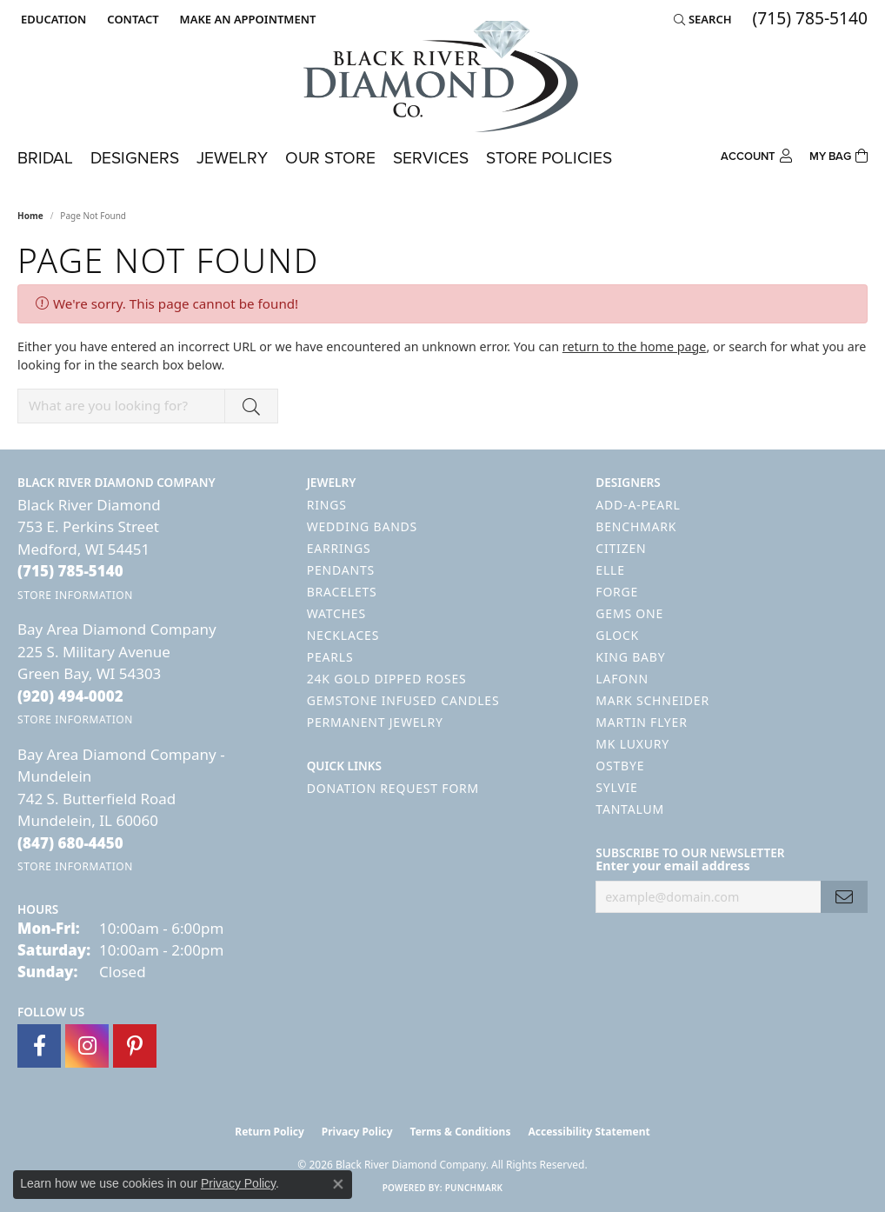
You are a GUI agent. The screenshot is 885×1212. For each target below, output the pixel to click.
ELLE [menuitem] (610, 570)
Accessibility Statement (588, 1131)
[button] (51, 19)
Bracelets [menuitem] (342, 591)
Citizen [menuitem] (621, 548)
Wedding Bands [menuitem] (362, 526)
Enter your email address (672, 865)
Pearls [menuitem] (330, 657)
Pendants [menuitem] (341, 570)
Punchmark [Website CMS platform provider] (474, 1188)
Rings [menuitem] (327, 504)
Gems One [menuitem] (629, 613)
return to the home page (634, 346)
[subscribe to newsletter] (844, 897)
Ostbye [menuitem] (620, 765)
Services (431, 157)
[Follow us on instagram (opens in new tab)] (87, 1046)
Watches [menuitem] (336, 613)
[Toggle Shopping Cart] (838, 154)
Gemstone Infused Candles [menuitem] (403, 700)
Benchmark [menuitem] (636, 526)
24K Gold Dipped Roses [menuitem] (387, 678)
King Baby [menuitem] (630, 657)
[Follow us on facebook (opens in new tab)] (39, 1046)
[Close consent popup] (338, 1184)
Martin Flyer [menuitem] (641, 722)
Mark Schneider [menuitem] (652, 700)
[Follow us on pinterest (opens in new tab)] (134, 1046)
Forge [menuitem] (617, 591)
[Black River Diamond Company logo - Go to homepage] (442, 76)
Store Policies (549, 157)
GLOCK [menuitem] (617, 635)
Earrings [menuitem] (339, 548)
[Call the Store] (70, 571)
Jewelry (232, 157)
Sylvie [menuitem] (616, 787)
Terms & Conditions (460, 1131)
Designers (134, 157)
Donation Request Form (393, 788)
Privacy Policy (357, 1131)
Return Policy (269, 1131)
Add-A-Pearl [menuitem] (638, 504)
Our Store (330, 157)
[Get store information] (75, 595)
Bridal (45, 157)
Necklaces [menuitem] (343, 635)
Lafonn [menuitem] (622, 678)
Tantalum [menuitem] (630, 809)
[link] (130, 19)
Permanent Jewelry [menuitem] (375, 722)
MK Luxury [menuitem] (632, 744)
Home (30, 216)
